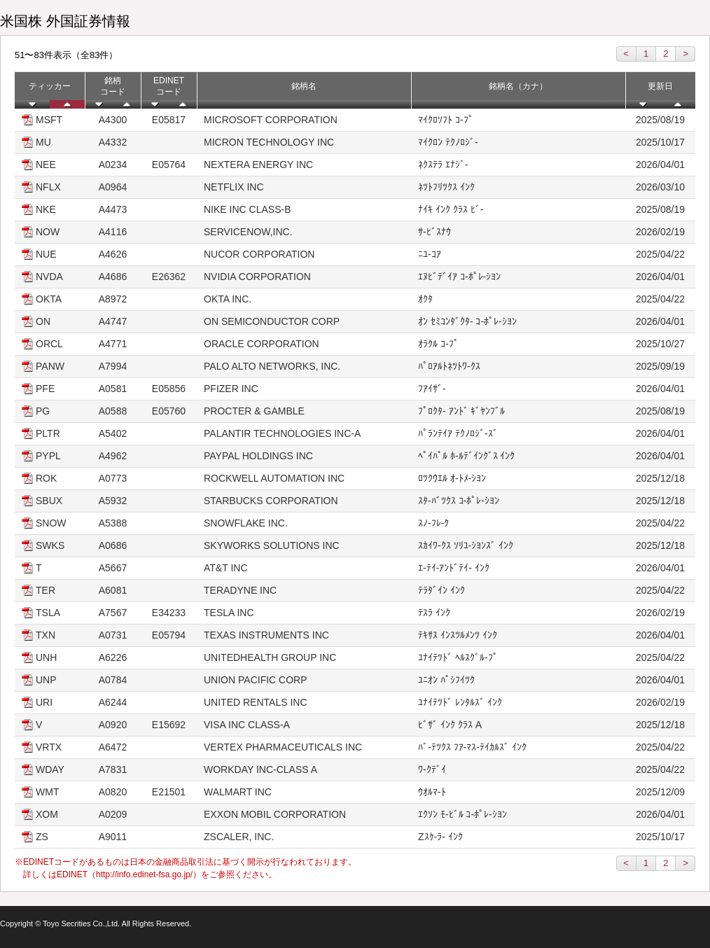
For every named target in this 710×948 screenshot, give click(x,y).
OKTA (49, 299)
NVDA (49, 276)
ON (43, 321)
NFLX (48, 187)
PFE (45, 388)
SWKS (50, 545)
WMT (47, 791)
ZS (42, 836)
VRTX (49, 747)
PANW (50, 366)
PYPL (48, 455)
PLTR (48, 433)
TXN (45, 635)
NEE (46, 164)
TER (45, 590)
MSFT (49, 119)
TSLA (48, 612)
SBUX (49, 500)
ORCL (49, 343)
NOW (48, 231)
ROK (46, 478)
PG (43, 411)
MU (43, 142)
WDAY (50, 769)
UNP (46, 679)
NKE (46, 209)
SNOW (51, 523)
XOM (47, 814)
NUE (46, 254)
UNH (46, 657)
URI (44, 702)
